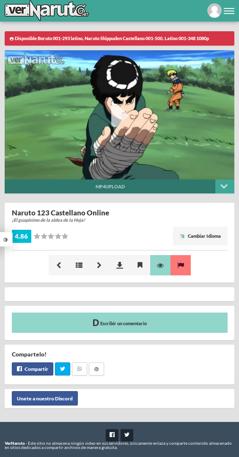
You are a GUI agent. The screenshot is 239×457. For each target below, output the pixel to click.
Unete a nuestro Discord (45, 398)
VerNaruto (15, 443)
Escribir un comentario (120, 322)
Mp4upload (110, 186)
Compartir (32, 369)
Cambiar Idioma (200, 236)
